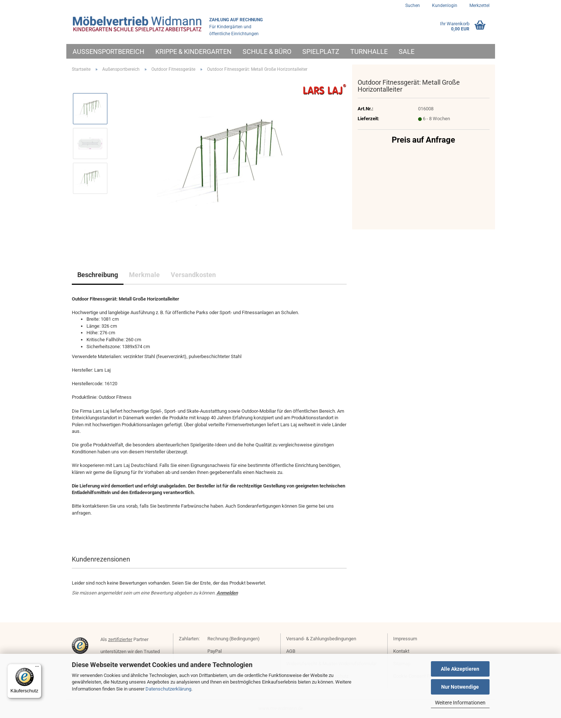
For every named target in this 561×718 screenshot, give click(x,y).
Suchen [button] (412, 5)
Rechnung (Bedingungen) (233, 638)
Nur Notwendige (460, 687)
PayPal (214, 651)
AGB (290, 651)
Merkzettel (479, 5)
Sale (406, 51)
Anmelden (227, 593)
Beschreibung (97, 275)
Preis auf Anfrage (423, 139)
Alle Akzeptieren (460, 669)
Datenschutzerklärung (168, 689)
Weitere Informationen (460, 703)
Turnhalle (369, 51)
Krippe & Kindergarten (193, 51)
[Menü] (37, 668)
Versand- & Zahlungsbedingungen (321, 638)
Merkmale (144, 275)
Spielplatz (320, 51)
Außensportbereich (108, 51)
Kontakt (401, 651)
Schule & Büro (267, 51)
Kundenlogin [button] (444, 5)
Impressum (405, 638)
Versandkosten (193, 275)
